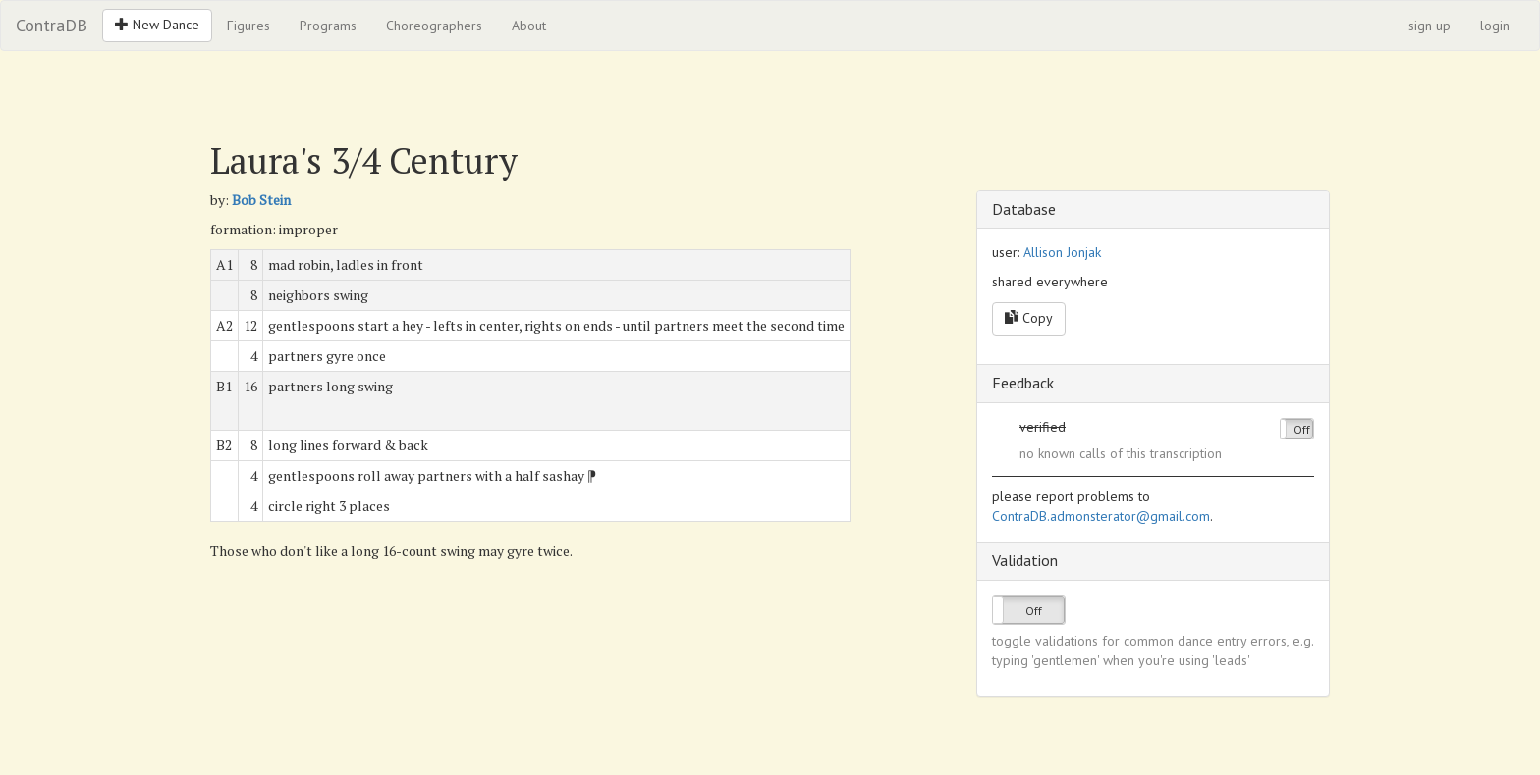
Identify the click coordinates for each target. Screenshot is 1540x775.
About (529, 25)
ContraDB (51, 25)
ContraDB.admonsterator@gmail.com (1101, 516)
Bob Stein (261, 199)
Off (1301, 429)
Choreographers (434, 25)
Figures (248, 25)
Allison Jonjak (1062, 252)
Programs (328, 25)
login (1495, 25)
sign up (1429, 25)
